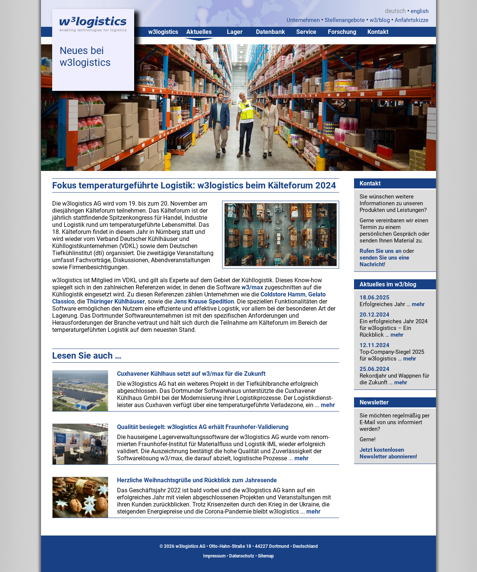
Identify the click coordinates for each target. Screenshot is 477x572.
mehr (418, 304)
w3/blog (380, 20)
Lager (235, 31)
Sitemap (266, 556)
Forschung (342, 31)
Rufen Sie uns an (380, 251)
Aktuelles (199, 31)
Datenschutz (241, 556)
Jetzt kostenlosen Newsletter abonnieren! (388, 453)
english (420, 11)
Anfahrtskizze (412, 20)
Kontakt (377, 31)
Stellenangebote (345, 20)
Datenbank (270, 31)
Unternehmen (303, 20)
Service (306, 31)
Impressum (214, 556)
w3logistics (163, 31)
